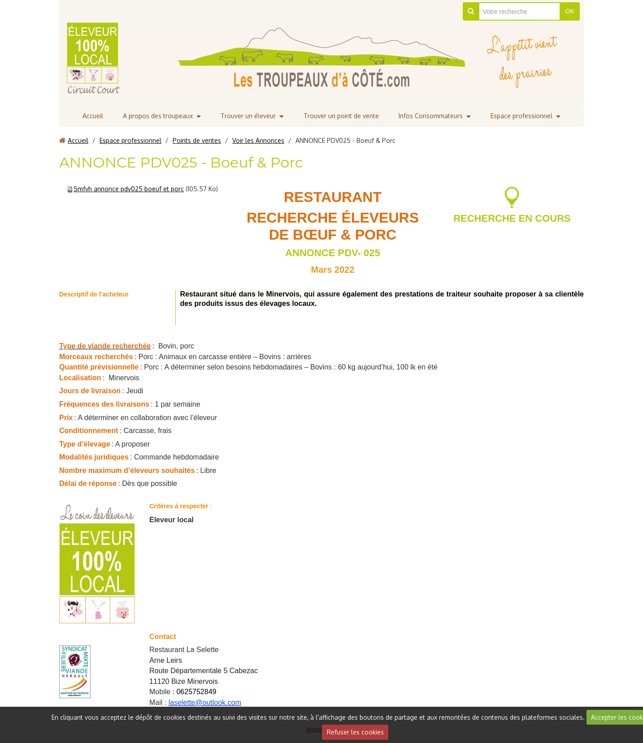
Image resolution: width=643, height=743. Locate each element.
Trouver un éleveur (248, 116)
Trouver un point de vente (341, 116)
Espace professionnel (521, 116)
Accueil (93, 116)
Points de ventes (197, 140)
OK (569, 11)
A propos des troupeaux (158, 116)
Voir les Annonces (258, 140)
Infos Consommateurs (431, 116)
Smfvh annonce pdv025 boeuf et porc (129, 189)
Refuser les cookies (355, 732)
